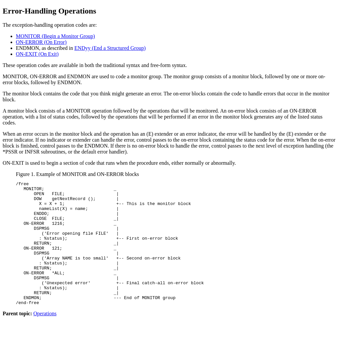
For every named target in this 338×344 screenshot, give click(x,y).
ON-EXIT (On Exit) (37, 54)
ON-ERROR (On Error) (41, 42)
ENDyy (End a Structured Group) (110, 48)
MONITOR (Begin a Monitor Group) (55, 36)
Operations (44, 338)
